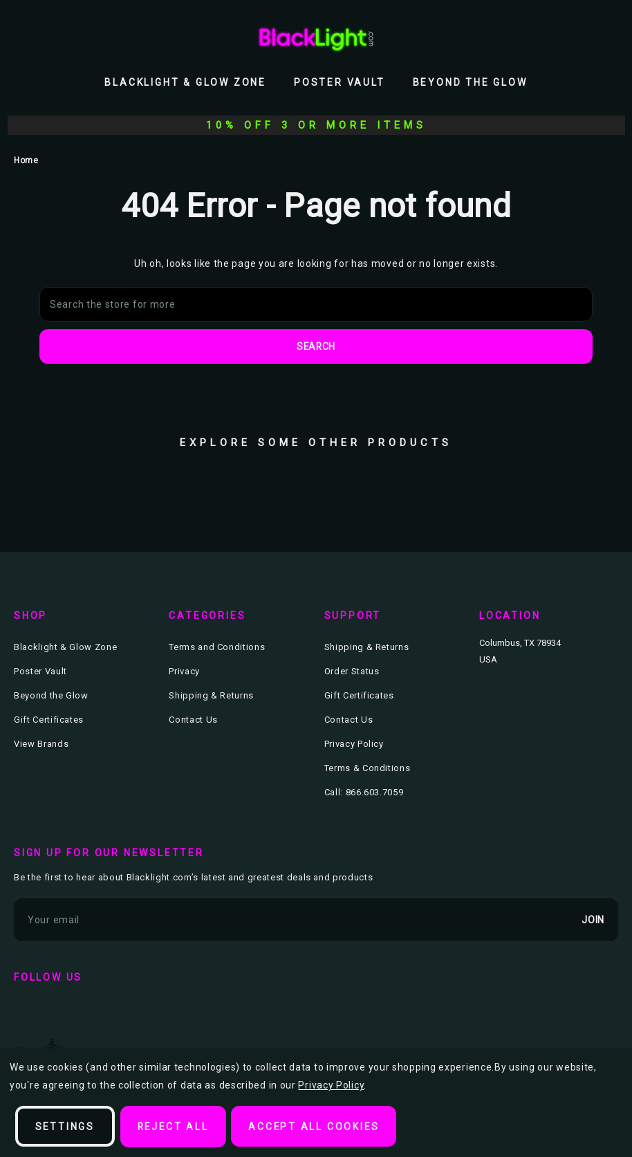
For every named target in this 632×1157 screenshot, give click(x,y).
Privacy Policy (354, 744)
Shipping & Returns (211, 695)
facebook (28, 1013)
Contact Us (193, 719)
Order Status (352, 671)
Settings (65, 1126)
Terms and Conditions (217, 647)
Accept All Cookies (318, 1126)
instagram (108, 1013)
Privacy (184, 671)
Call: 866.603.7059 (364, 792)
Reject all (175, 1126)
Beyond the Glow (470, 82)
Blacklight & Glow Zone (185, 82)
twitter (68, 1013)
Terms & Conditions (367, 768)
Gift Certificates (49, 719)
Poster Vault (339, 82)
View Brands (41, 744)
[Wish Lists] (579, 38)
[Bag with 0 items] (609, 38)
